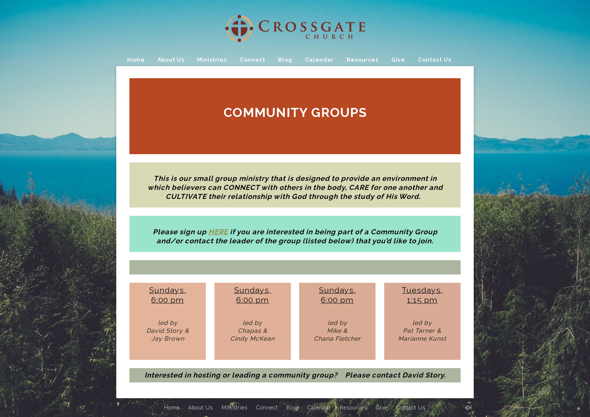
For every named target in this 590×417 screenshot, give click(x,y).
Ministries (212, 60)
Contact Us (434, 60)
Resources (363, 60)
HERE (218, 231)
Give (398, 60)
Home (136, 60)
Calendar (319, 60)
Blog (285, 60)
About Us (171, 60)
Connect (252, 60)
